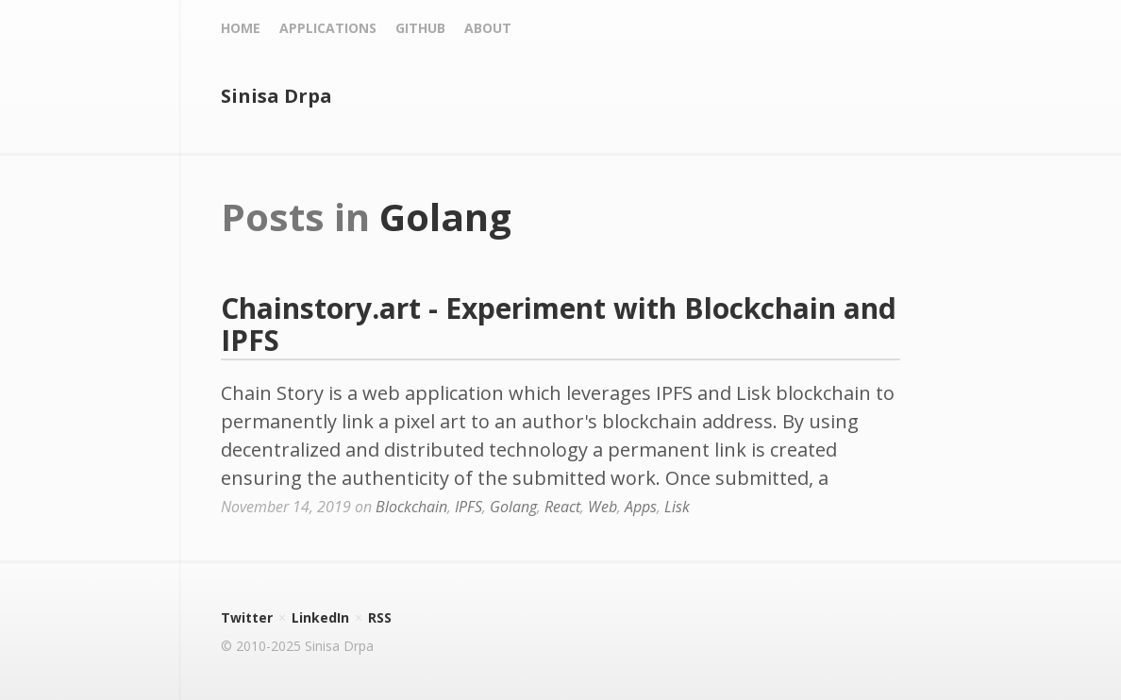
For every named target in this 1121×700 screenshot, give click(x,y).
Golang (513, 506)
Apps (641, 506)
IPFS (468, 506)
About (487, 28)
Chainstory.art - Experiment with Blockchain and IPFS (558, 324)
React (562, 506)
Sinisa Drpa (276, 95)
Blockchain (411, 506)
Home (240, 28)
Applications (327, 28)
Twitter (247, 617)
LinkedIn (320, 617)
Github (420, 28)
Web (602, 506)
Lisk (677, 506)
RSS (380, 617)
